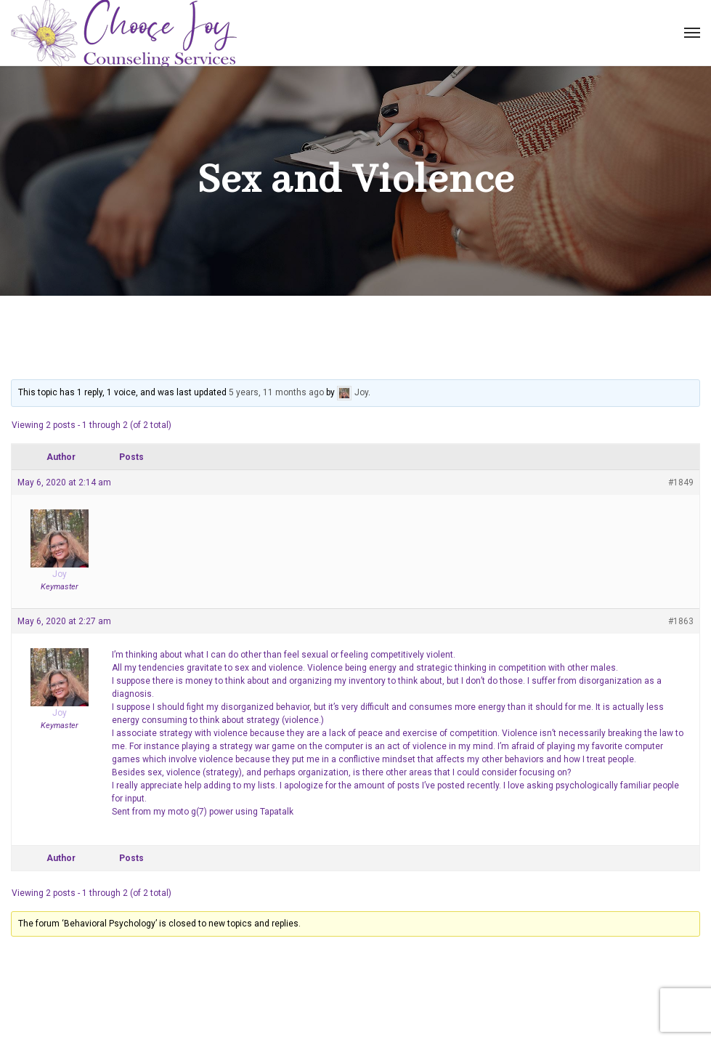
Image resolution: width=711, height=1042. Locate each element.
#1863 (681, 621)
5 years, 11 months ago (276, 392)
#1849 (681, 482)
